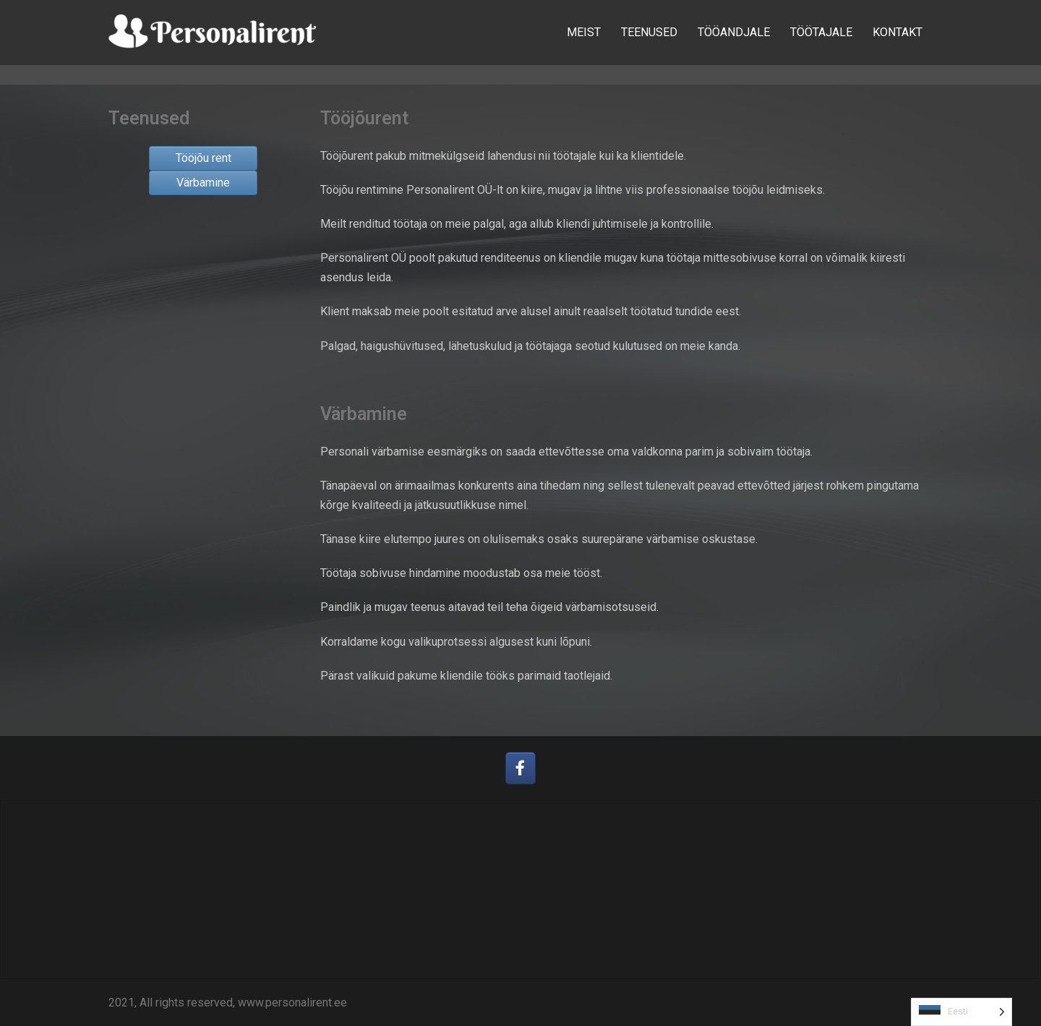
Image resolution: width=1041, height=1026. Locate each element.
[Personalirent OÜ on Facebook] (520, 768)
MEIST (584, 32)
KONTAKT (897, 32)
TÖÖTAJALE (821, 32)
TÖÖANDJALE (734, 32)
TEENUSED (649, 32)
